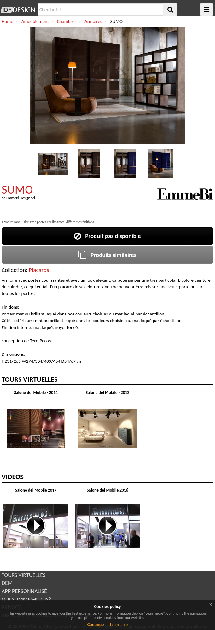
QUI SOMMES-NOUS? (26, 599)
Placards (39, 270)
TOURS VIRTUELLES (23, 575)
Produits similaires (107, 254)
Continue (95, 624)
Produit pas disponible (107, 236)
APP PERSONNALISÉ (24, 591)
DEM (7, 583)
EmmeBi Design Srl (20, 198)
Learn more (119, 624)
